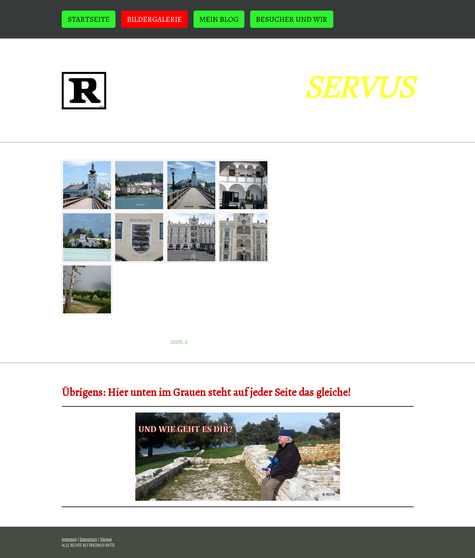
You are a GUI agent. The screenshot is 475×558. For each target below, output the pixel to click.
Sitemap (106, 539)
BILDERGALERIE (154, 19)
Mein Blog (219, 19)
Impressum (69, 539)
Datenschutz (88, 539)
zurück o (179, 341)
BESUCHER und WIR (292, 19)
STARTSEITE (88, 19)
